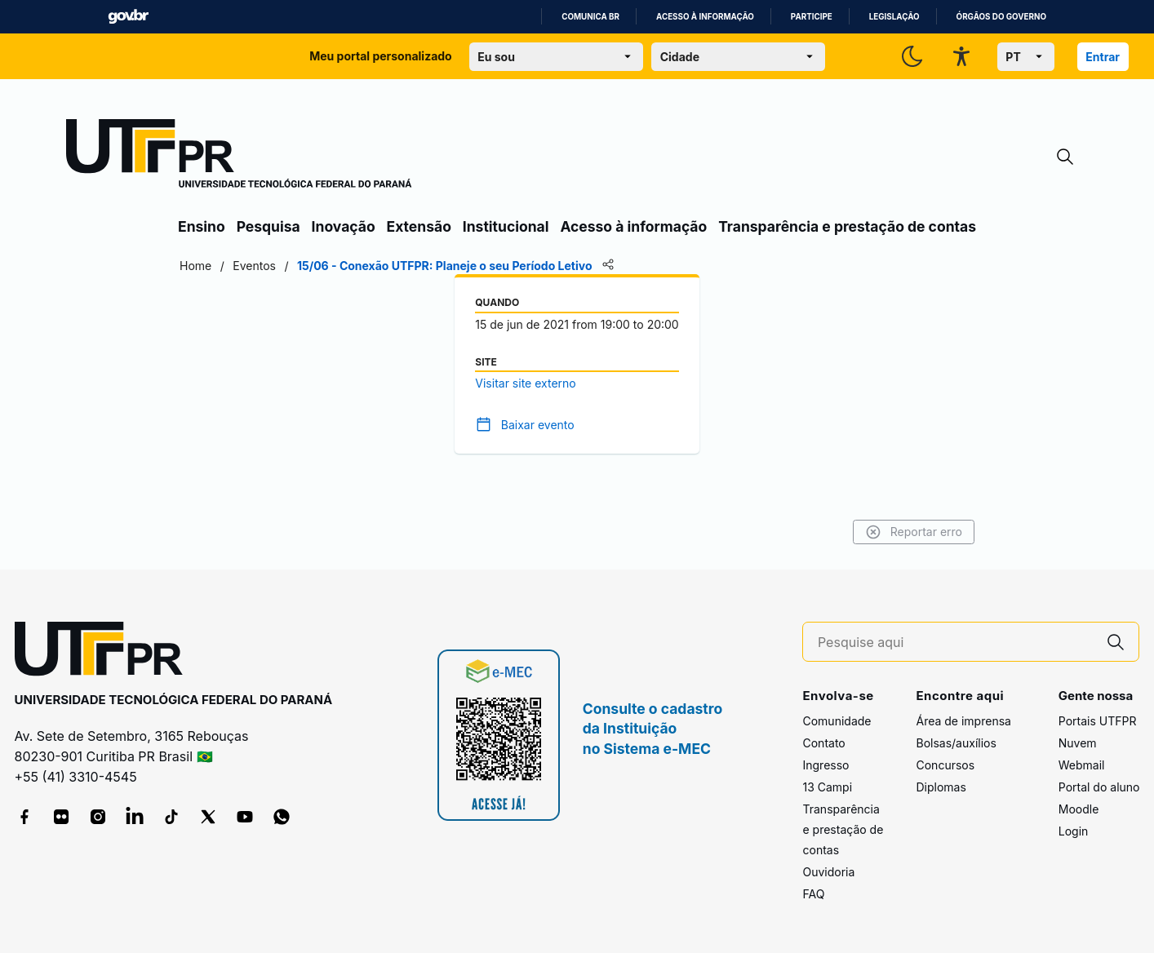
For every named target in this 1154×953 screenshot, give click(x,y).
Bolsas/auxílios (956, 743)
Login (1074, 831)
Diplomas (940, 787)
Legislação (894, 16)
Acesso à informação (705, 16)
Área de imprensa (963, 721)
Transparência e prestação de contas (847, 226)
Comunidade (836, 721)
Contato (823, 743)
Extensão (419, 226)
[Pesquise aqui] (956, 642)
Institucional (506, 226)
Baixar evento (538, 425)
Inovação (343, 226)
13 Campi (827, 787)
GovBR (128, 16)
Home (195, 266)
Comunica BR (590, 16)
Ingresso (825, 765)
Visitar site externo (525, 383)
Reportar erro (913, 532)
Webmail (1082, 765)
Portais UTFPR (1098, 721)
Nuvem (1078, 743)
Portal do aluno (1099, 787)
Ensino (201, 226)
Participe (811, 16)
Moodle (1079, 809)
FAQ (813, 894)
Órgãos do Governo (1001, 16)
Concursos (945, 765)
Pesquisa (268, 226)
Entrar (1102, 57)
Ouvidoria (828, 872)
